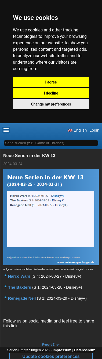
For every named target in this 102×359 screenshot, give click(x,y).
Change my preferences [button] (51, 104)
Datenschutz (84, 350)
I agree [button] (51, 82)
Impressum (62, 350)
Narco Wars (19, 276)
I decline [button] (51, 93)
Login (94, 130)
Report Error (51, 344)
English (77, 130)
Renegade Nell (22, 298)
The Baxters (19, 287)
